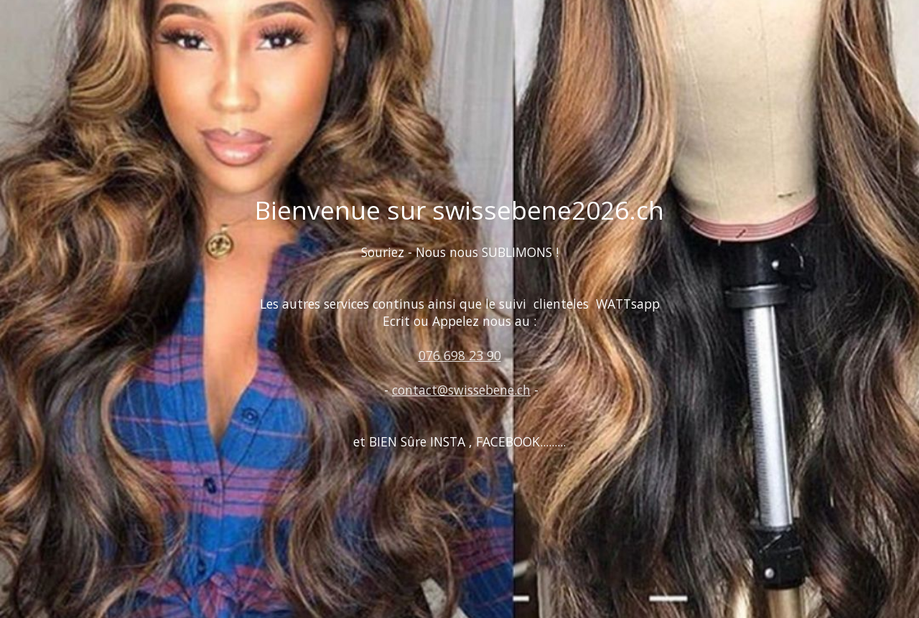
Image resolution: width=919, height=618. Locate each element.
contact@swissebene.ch (461, 389)
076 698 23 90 (460, 355)
